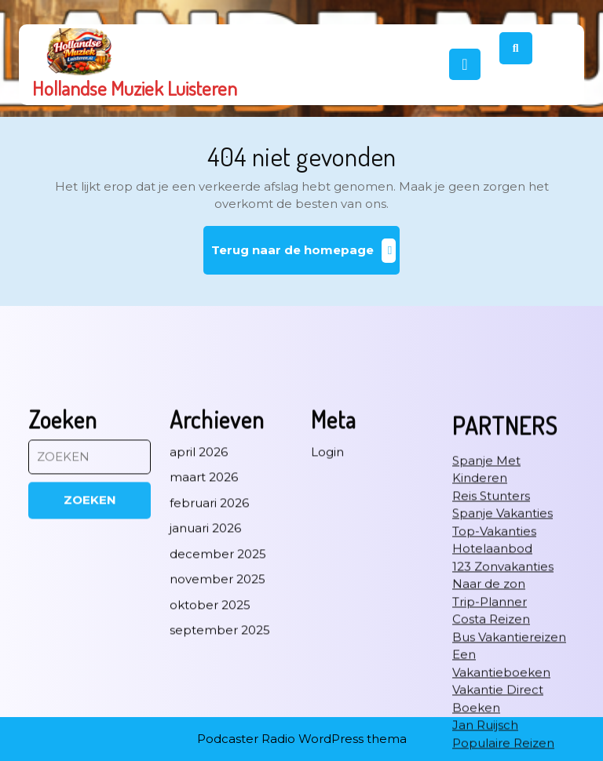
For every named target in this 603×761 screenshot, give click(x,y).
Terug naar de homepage (305, 256)
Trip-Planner (489, 697)
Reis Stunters (491, 591)
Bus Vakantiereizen (509, 732)
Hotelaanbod (492, 643)
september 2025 (220, 725)
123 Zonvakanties (503, 661)
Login (327, 547)
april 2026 (199, 547)
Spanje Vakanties (502, 608)
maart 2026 (204, 572)
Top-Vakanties (494, 626)
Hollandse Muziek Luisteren (134, 87)
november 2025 (217, 674)
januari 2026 (205, 623)
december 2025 (218, 649)
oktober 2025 (210, 700)
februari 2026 (209, 598)
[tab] (465, 64)
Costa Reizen (491, 714)
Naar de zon (488, 679)
